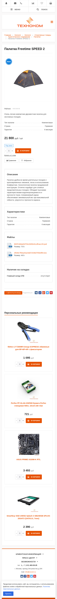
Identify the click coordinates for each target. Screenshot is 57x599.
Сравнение (11, 160)
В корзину (23, 151)
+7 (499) (29, 565)
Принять (8, 594)
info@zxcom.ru (30, 572)
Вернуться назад (13, 293)
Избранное (26, 160)
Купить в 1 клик (10, 155)
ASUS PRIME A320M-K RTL (28, 459)
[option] (28, 79)
